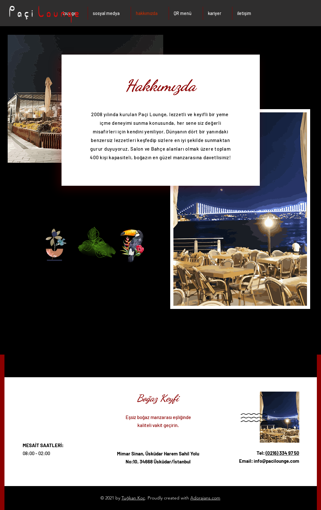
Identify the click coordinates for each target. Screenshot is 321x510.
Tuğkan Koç (133, 498)
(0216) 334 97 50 (282, 453)
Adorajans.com (205, 498)
